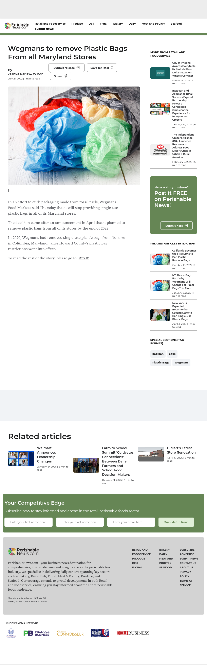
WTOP (84, 258)
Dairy (132, 23)
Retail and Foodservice (50, 23)
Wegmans (181, 362)
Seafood (176, 23)
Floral (103, 23)
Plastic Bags (160, 362)
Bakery (118, 23)
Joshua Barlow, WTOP (25, 74)
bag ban (158, 353)
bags (172, 353)
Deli (91, 23)
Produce (77, 23)
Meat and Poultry (153, 23)
